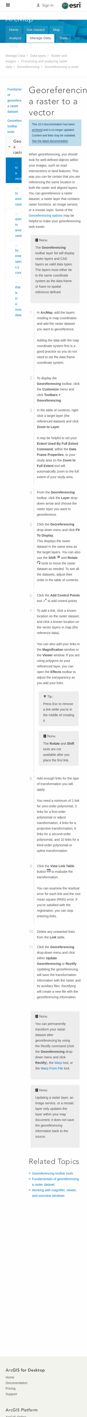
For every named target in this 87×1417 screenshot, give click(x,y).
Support (11, 1394)
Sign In (48, 5)
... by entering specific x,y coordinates (18, 258)
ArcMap (20, 18)
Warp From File (52, 1068)
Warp (58, 1063)
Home (13, 30)
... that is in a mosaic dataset (18, 298)
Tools (63, 38)
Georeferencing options (46, 215)
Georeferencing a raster (62, 67)
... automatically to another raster (18, 225)
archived (37, 130)
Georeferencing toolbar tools (14, 126)
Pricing (11, 1388)
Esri (71, 5)
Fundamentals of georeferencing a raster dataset (14, 100)
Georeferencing (28, 67)
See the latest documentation (50, 141)
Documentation (16, 1383)
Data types (38, 56)
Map (56, 30)
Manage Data (40, 38)
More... (14, 46)
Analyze (15, 38)
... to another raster (18, 196)
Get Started (36, 30)
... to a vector (18, 170)
